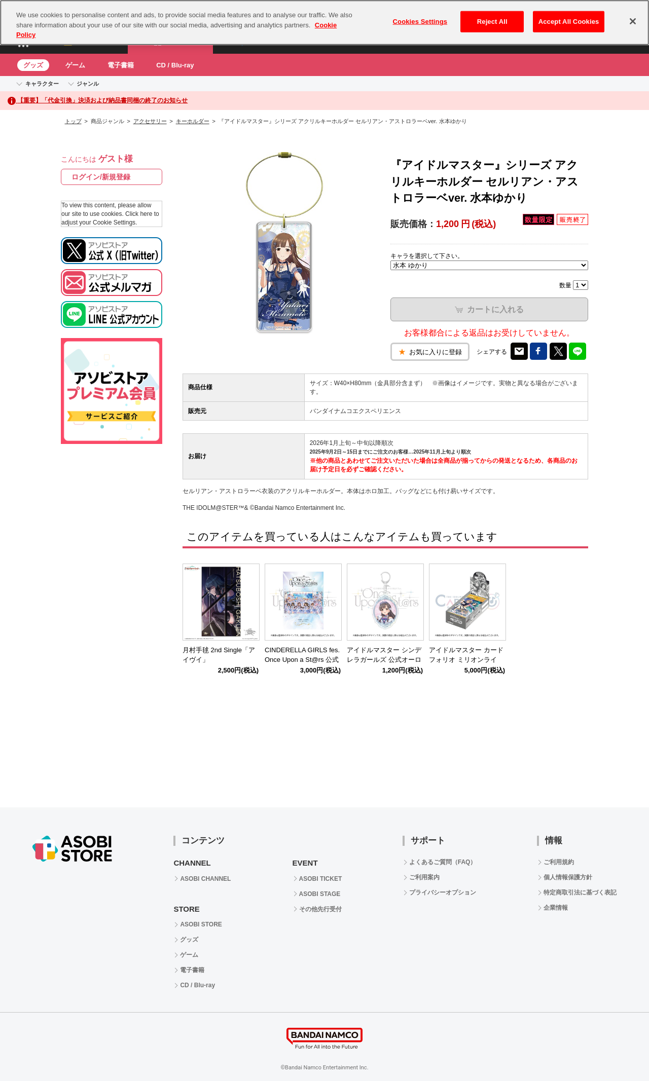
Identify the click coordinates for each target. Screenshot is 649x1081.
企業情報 (556, 907)
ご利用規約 (559, 862)
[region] (324, 22)
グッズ (33, 65)
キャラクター (42, 84)
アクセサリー (150, 121)
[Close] (633, 21)
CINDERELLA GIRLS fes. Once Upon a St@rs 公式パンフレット (302, 659)
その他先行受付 (320, 909)
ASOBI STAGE (320, 894)
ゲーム (75, 65)
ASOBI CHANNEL (205, 878)
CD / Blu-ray (175, 65)
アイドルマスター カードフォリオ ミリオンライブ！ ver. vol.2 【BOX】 (466, 659)
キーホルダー (192, 121)
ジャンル (88, 84)
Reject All (492, 21)
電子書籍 (120, 65)
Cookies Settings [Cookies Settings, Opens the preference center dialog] (420, 21)
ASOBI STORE (201, 924)
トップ (73, 121)
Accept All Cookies (568, 21)
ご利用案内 (424, 877)
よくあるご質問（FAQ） (443, 862)
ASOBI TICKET (320, 878)
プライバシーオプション (442, 892)
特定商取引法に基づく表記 (580, 892)
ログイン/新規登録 (100, 177)
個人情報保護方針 (568, 877)
